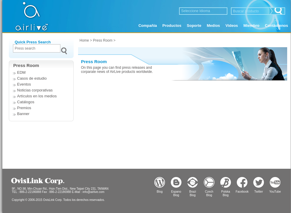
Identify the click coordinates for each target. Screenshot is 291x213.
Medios (213, 25)
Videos (231, 25)
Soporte (194, 25)
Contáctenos (276, 25)
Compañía (147, 25)
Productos (171, 25)
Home (84, 40)
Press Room (103, 40)
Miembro (251, 25)
